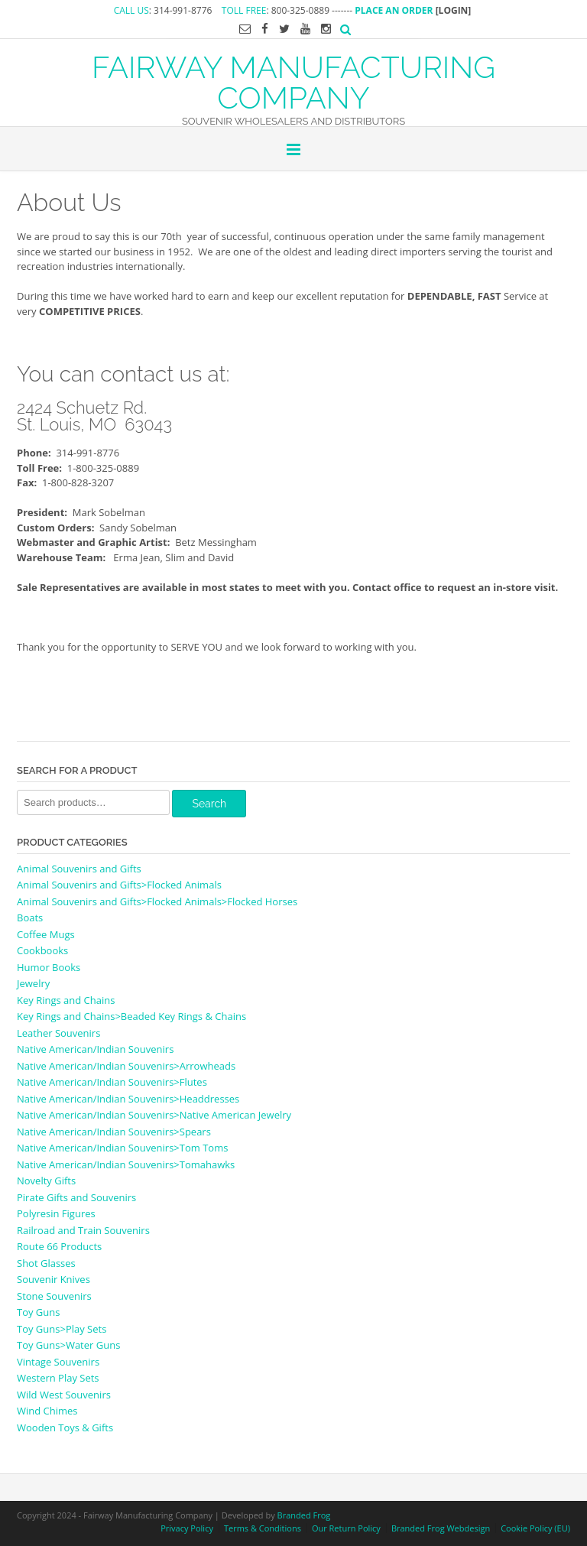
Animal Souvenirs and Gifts (79, 868)
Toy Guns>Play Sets (61, 1329)
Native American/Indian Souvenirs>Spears (114, 1131)
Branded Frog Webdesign (440, 1528)
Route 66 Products (59, 1246)
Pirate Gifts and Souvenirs (76, 1197)
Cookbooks (42, 950)
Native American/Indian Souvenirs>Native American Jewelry (154, 1115)
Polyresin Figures (56, 1213)
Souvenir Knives (53, 1279)
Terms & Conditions (262, 1528)
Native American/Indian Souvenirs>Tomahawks (126, 1164)
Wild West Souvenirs (64, 1394)
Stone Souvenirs (54, 1296)
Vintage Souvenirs (58, 1362)
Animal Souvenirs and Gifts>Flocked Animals (119, 885)
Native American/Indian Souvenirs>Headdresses (128, 1099)
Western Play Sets (58, 1378)
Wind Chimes (47, 1411)
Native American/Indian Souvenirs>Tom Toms (122, 1148)
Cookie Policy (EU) (535, 1528)
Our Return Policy (346, 1528)
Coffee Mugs (46, 934)
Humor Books (48, 967)
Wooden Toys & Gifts (65, 1427)
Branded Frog (304, 1515)
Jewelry (33, 983)
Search (209, 803)
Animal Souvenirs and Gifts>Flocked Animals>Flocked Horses (157, 901)
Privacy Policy (187, 1528)
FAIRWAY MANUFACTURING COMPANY (293, 81)
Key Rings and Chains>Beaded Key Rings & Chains (131, 1016)
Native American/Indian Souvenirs (95, 1049)
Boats (30, 917)
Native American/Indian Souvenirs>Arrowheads (126, 1066)
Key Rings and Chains (66, 1000)
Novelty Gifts (46, 1180)
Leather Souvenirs (58, 1033)
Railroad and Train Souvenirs (83, 1230)
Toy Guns (38, 1312)
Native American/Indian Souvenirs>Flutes (112, 1082)
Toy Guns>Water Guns (68, 1345)
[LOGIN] (454, 10)
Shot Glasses (46, 1263)
